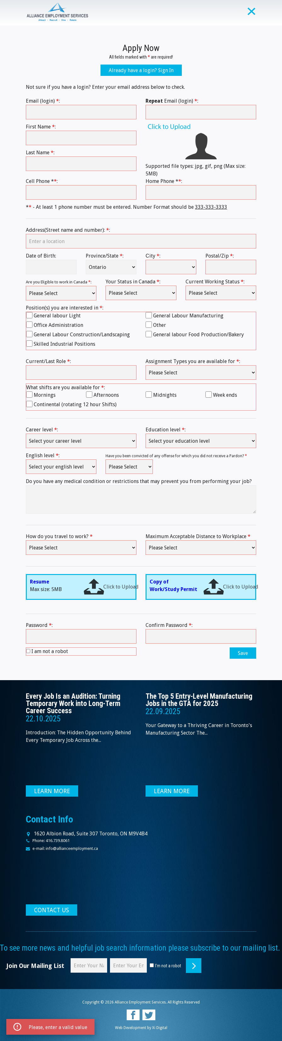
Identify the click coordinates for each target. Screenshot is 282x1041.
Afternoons (106, 395)
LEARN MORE (52, 791)
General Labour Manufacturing (188, 316)
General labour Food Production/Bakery (198, 335)
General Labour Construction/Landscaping (82, 335)
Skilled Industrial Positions (64, 344)
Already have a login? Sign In (141, 70)
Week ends (225, 395)
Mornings (44, 395)
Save (243, 653)
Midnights (164, 395)
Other (159, 325)
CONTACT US (51, 910)
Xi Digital (159, 1028)
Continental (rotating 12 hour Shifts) (75, 404)
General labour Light (57, 316)
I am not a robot (50, 651)
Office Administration (58, 325)
